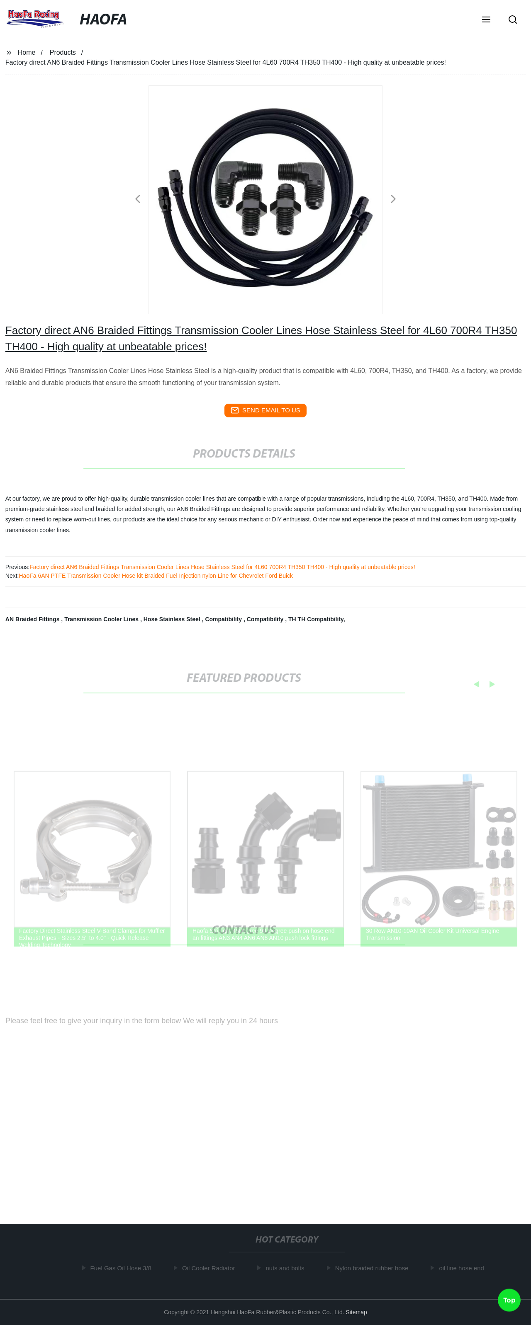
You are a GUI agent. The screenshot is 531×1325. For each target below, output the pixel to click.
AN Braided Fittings (33, 619)
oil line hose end (463, 1268)
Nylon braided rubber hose (373, 1268)
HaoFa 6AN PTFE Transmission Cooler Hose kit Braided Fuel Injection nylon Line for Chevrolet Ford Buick (156, 575)
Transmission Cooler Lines (102, 619)
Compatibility (224, 619)
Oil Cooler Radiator (210, 1268)
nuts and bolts (287, 1268)
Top (509, 1299)
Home (27, 52)
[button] (486, 20)
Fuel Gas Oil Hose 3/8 (122, 1268)
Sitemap (356, 1312)
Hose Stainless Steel (173, 619)
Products (63, 52)
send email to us (265, 410)
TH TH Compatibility (315, 619)
